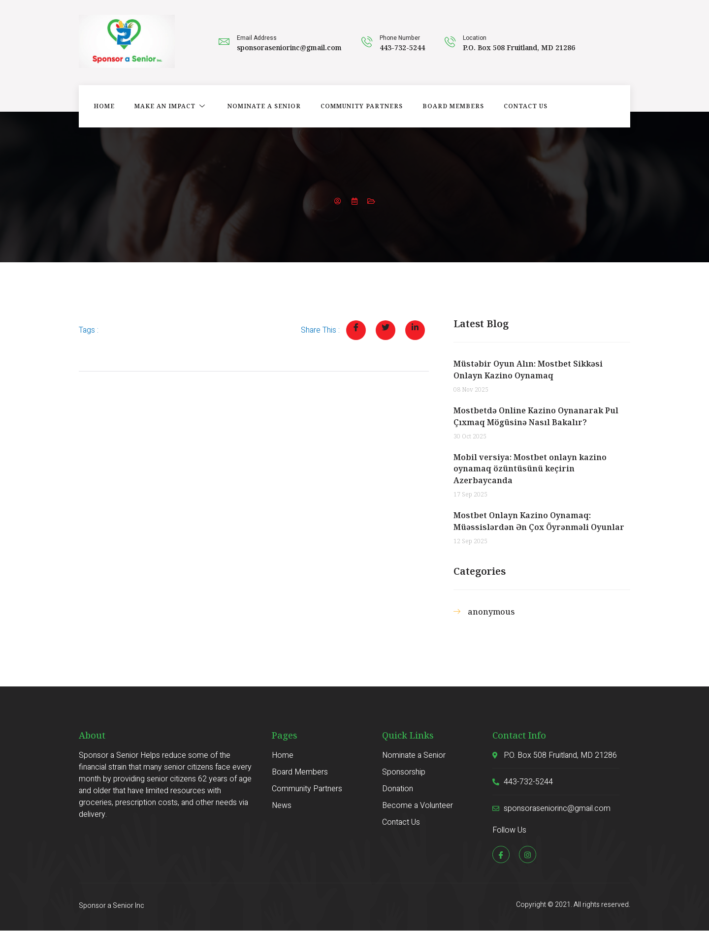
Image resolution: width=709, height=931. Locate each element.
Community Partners (362, 106)
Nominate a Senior (264, 106)
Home (104, 106)
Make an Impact (171, 106)
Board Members (453, 106)
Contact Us (526, 106)
